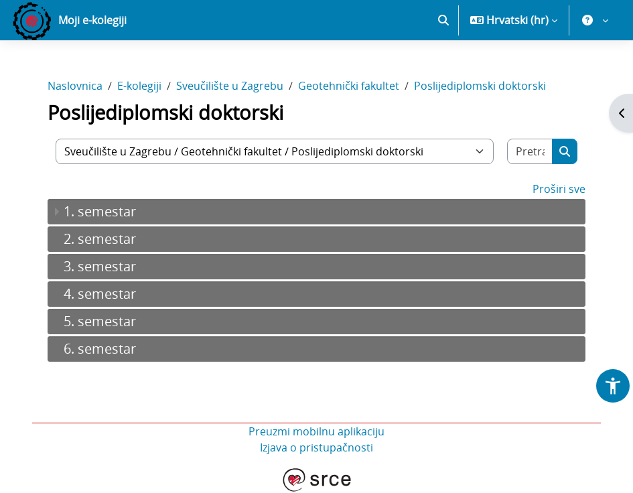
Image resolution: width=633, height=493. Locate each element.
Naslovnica (75, 85)
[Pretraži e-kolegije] (530, 151)
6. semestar (100, 349)
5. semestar (100, 321)
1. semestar (100, 211)
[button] (443, 20)
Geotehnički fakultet (348, 85)
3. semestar (100, 266)
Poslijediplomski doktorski (480, 85)
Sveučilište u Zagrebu (229, 85)
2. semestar (100, 239)
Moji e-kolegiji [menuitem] (92, 20)
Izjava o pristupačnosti (316, 447)
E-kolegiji (139, 85)
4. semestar (100, 294)
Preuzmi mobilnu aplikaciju (316, 431)
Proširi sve (559, 189)
